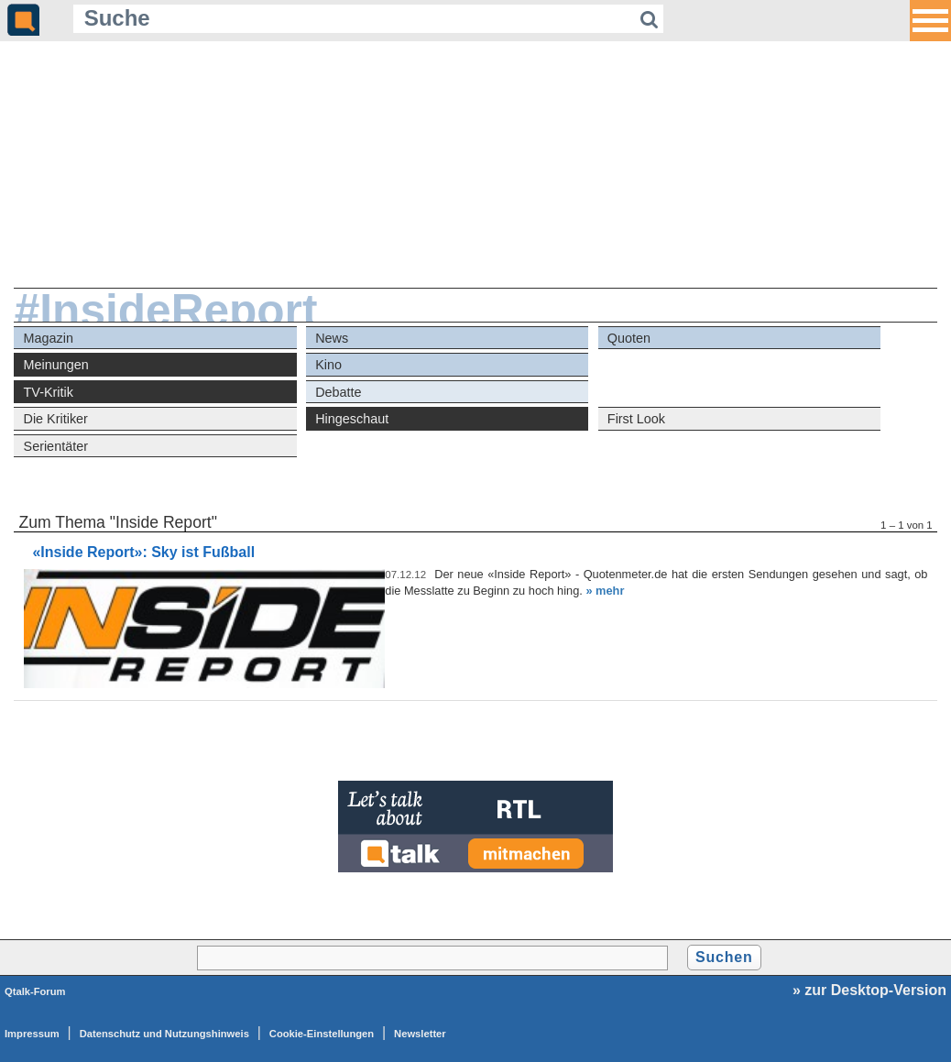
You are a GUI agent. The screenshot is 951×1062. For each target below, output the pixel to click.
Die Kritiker (56, 418)
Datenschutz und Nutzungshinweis (164, 1033)
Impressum (32, 1033)
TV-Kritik (48, 392)
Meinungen (56, 364)
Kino (328, 364)
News (331, 338)
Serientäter (56, 446)
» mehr (604, 590)
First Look (636, 418)
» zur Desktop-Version (869, 990)
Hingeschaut (351, 418)
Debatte (338, 392)
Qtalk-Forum (35, 991)
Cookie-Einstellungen (321, 1033)
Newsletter (420, 1033)
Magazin (48, 338)
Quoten (628, 338)
